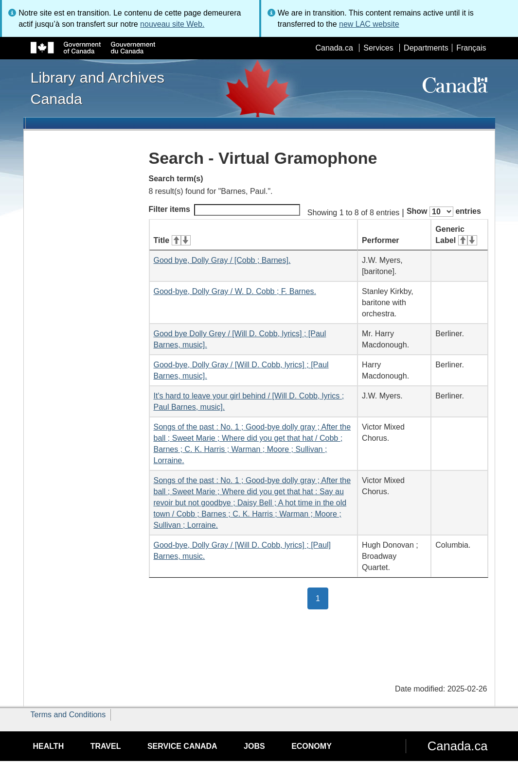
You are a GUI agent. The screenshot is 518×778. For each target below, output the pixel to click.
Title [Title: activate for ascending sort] (172, 240)
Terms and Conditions (68, 714)
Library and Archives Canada (97, 88)
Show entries (444, 212)
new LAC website (369, 24)
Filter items (224, 210)
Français (471, 48)
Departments (426, 48)
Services (378, 48)
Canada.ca (334, 48)
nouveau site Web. (172, 24)
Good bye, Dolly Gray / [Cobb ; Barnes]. (222, 260)
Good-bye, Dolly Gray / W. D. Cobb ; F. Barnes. (235, 291)
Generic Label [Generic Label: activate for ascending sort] (456, 234)
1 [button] (322, 598)
